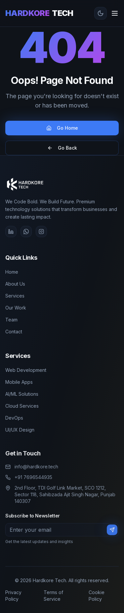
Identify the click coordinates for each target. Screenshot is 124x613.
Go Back (62, 148)
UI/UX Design (19, 429)
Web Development (25, 369)
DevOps (14, 417)
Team (11, 319)
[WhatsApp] (26, 231)
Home (11, 271)
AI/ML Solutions (21, 393)
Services (14, 295)
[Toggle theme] (100, 13)
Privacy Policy (13, 595)
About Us (15, 283)
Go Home (62, 128)
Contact (13, 331)
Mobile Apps (19, 381)
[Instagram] (41, 231)
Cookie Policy (96, 595)
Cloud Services (22, 405)
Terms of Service (53, 595)
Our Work (15, 307)
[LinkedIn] (11, 231)
